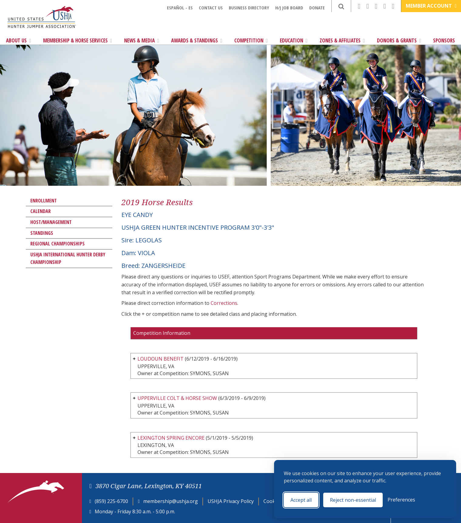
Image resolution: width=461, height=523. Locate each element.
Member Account (431, 5)
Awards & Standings (196, 40)
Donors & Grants (399, 40)
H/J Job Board (289, 8)
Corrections (224, 303)
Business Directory (249, 8)
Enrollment (43, 200)
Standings (41, 233)
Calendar (40, 211)
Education (293, 40)
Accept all (301, 500)
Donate (317, 8)
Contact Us (211, 8)
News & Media (141, 40)
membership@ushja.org (170, 501)
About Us (18, 40)
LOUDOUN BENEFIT (160, 358)
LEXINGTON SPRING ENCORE (171, 438)
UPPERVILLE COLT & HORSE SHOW (177, 398)
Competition (251, 40)
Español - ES (180, 8)
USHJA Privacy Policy (231, 501)
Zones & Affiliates (342, 40)
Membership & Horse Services (77, 40)
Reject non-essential (353, 500)
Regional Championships (57, 243)
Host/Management (51, 222)
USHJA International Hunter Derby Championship (67, 258)
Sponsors (444, 40)
